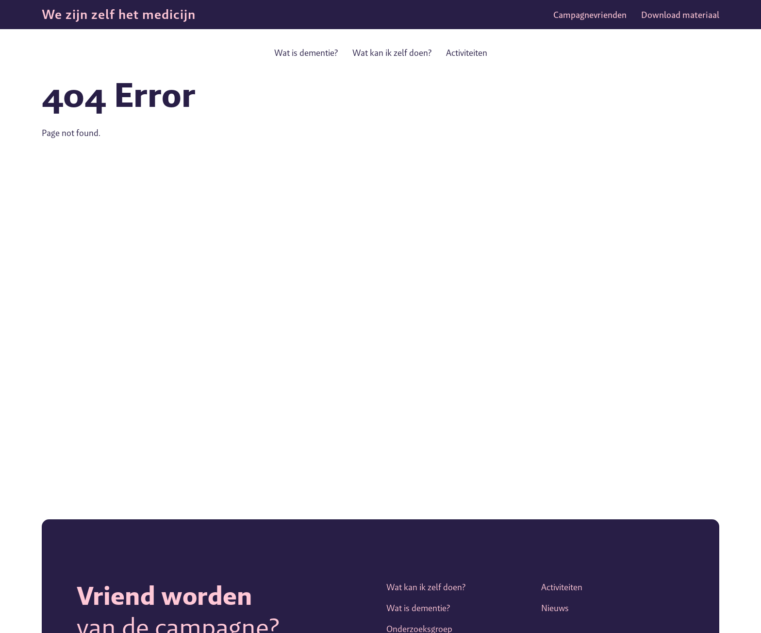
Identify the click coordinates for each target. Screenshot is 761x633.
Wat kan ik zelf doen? (391, 52)
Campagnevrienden (590, 14)
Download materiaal (680, 14)
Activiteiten (466, 52)
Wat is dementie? (306, 52)
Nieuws (555, 608)
